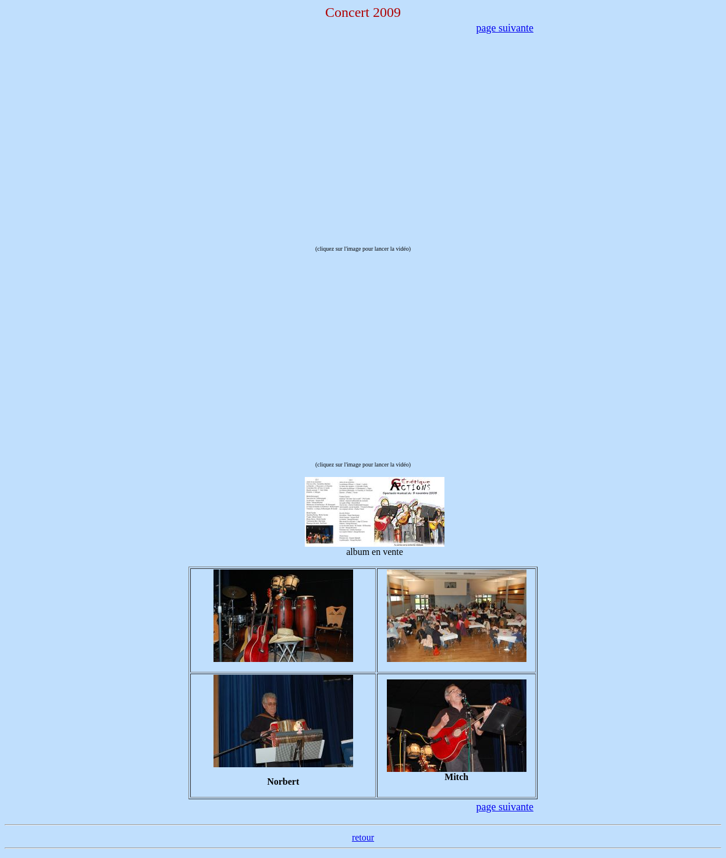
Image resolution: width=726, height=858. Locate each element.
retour (363, 837)
